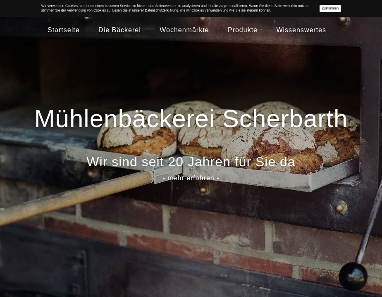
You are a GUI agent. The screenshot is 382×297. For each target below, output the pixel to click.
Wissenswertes (301, 29)
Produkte (243, 29)
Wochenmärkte (184, 29)
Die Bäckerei (119, 29)
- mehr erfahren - (190, 178)
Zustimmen (330, 8)
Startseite (64, 29)
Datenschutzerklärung (161, 10)
